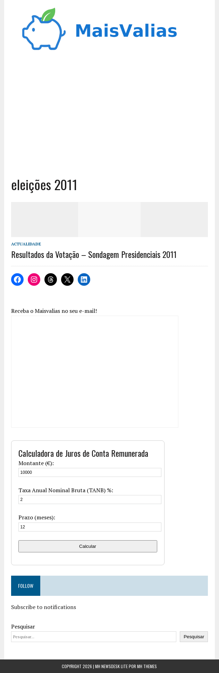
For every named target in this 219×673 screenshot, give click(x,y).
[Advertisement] (109, 116)
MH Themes (147, 666)
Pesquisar (23, 626)
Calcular (87, 546)
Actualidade (26, 243)
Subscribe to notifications (43, 607)
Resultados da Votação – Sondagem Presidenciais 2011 (94, 254)
